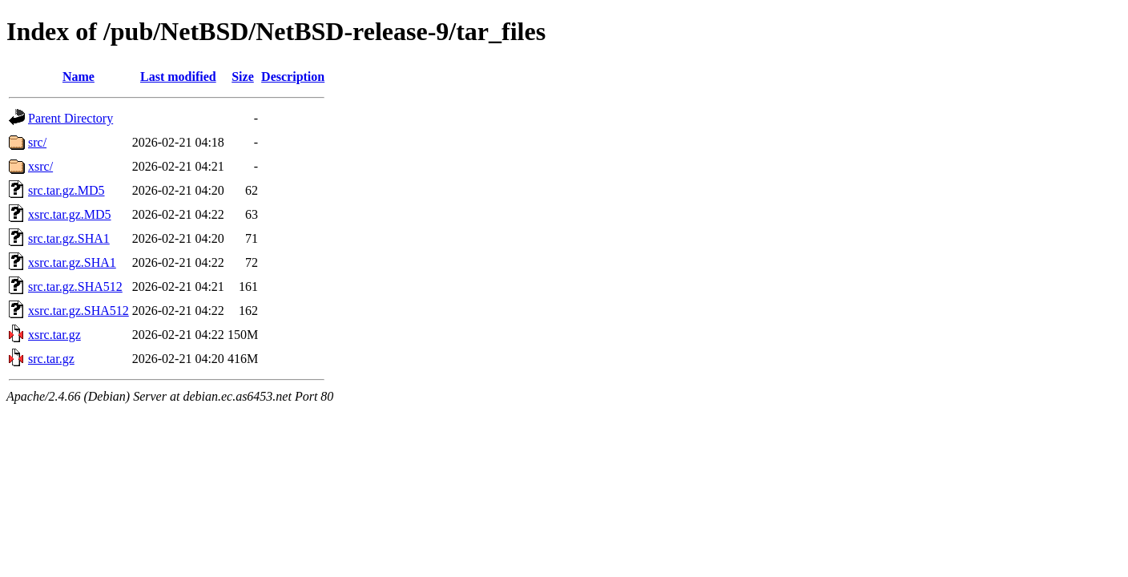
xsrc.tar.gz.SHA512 (78, 310)
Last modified (178, 76)
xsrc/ (40, 166)
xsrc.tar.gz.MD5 (69, 214)
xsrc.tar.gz (54, 334)
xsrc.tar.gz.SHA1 (72, 262)
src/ (37, 142)
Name (78, 76)
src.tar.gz (51, 358)
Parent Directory (70, 118)
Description (292, 76)
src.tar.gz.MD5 (66, 190)
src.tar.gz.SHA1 (69, 238)
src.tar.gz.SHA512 (75, 286)
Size (243, 76)
